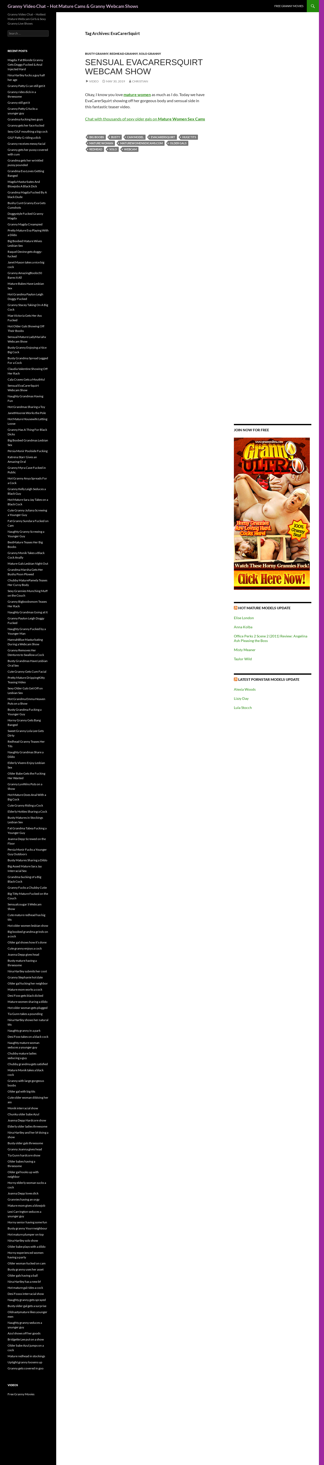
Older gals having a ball (23, 1275)
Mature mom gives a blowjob (26, 1205)
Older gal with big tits (21, 1091)
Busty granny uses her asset (26, 1269)
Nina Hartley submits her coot (27, 971)
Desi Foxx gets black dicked (25, 995)
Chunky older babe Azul (23, 1114)
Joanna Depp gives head (23, 954)
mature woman (101, 143)
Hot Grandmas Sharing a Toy (26, 407)
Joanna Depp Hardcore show (27, 1120)
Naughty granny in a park (24, 1030)
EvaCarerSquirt (163, 137)
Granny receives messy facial (26, 144)
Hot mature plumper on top (26, 1234)
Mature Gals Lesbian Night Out (28, 563)
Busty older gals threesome (25, 1143)
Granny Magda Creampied (25, 224)
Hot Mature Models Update (264, 608)
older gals (178, 143)
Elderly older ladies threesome (27, 1126)
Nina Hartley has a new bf (24, 1281)
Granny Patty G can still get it (26, 86)
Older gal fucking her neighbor (28, 983)
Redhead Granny (124, 54)
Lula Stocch (243, 707)
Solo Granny (150, 54)
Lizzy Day (241, 698)
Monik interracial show (23, 1108)
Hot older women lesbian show (28, 925)
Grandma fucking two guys (25, 119)
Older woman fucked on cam (27, 1263)
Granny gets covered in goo (26, 1368)
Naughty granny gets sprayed (27, 1300)
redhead (95, 149)
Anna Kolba (243, 627)
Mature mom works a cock (25, 989)
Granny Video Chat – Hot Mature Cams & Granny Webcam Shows (73, 6)
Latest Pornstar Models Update (268, 679)
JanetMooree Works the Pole (27, 413)
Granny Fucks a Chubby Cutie (27, 887)
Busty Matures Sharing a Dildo (27, 860)
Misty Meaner (245, 650)
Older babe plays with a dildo (27, 1246)
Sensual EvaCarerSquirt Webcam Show (144, 67)
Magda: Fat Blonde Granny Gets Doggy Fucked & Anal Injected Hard (25, 64)
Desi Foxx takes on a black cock (28, 1037)
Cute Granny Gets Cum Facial (27, 671)
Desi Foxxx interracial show (26, 1294)
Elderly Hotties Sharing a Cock (27, 811)
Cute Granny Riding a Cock (25, 805)
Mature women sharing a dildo (28, 1002)
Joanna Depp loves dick (23, 1193)
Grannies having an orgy (23, 1199)
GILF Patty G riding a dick (24, 137)
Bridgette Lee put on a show (26, 1339)
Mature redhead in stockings (26, 1356)
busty (115, 137)
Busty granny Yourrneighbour (27, 1228)
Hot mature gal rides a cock (25, 1288)
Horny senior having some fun (27, 1222)
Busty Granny (96, 54)
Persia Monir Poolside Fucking (28, 451)
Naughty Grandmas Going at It (28, 612)
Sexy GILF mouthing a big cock (28, 131)
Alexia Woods (245, 689)
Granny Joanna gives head (25, 1149)
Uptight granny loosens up (25, 1362)
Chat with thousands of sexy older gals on (145, 118)
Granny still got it (19, 102)
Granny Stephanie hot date (25, 977)
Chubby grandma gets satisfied (28, 1064)
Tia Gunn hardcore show (24, 1155)
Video (94, 81)
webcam (130, 149)
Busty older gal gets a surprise (27, 1306)
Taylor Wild (243, 659)
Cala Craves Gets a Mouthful (26, 379)
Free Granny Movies (288, 6)
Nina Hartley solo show (23, 1240)
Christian (140, 81)
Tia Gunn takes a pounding (25, 1014)
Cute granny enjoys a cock (25, 948)
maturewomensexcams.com (141, 143)
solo (113, 149)
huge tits (189, 137)
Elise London (244, 618)
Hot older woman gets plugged (28, 1008)
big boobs (96, 137)
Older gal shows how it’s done (27, 942)
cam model (135, 137)
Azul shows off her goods (24, 1333)
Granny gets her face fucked (26, 125)
